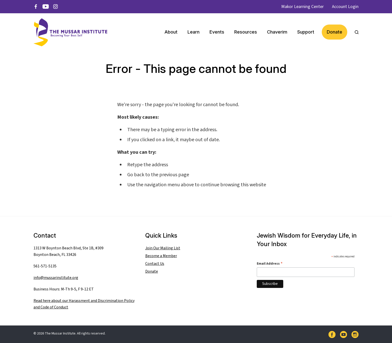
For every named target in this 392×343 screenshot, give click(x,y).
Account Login (345, 7)
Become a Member (161, 256)
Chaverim (277, 32)
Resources (245, 32)
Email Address (270, 263)
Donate (334, 32)
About (171, 32)
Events (217, 32)
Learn (194, 32)
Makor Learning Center (302, 7)
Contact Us (154, 263)
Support (305, 32)
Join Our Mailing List (162, 248)
